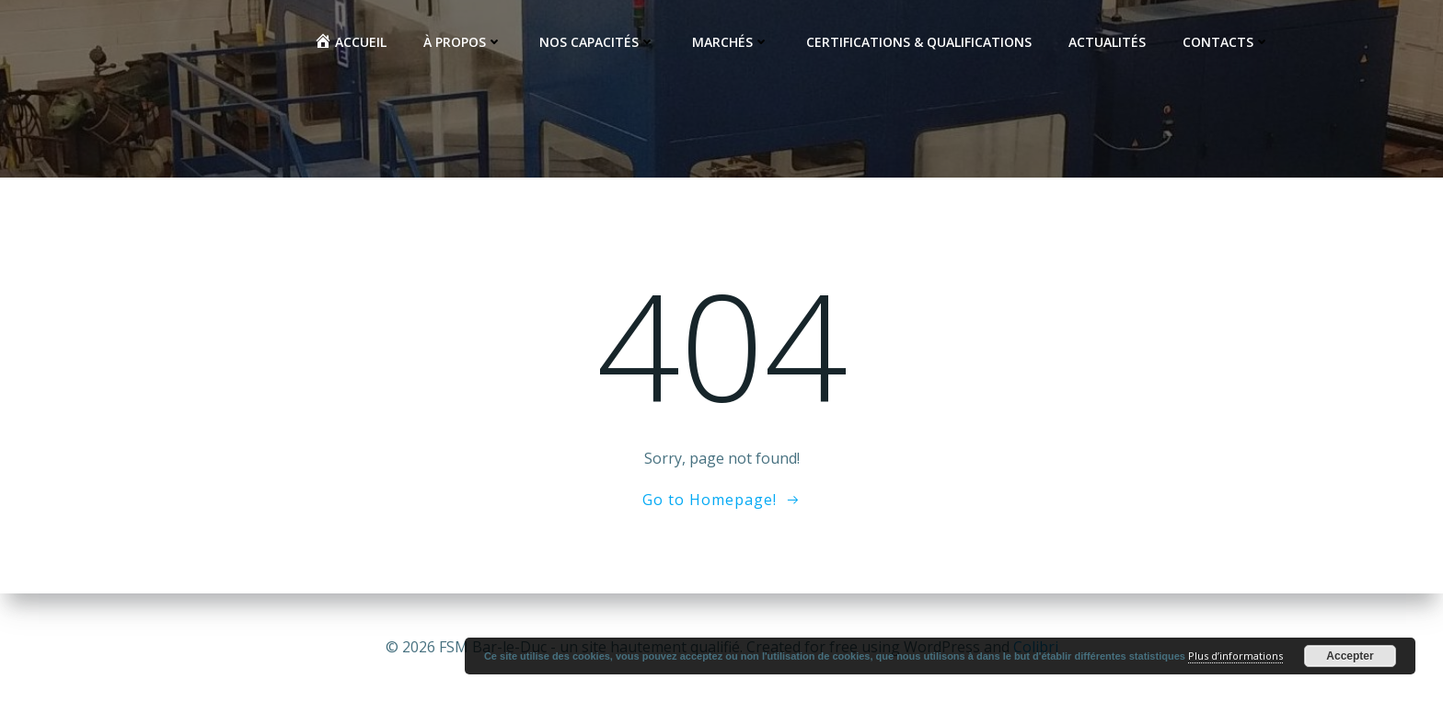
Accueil (350, 41)
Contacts (1226, 42)
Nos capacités (597, 42)
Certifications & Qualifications (919, 42)
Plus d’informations (1235, 655)
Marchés (730, 42)
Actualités (1107, 42)
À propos (462, 42)
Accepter (1349, 656)
